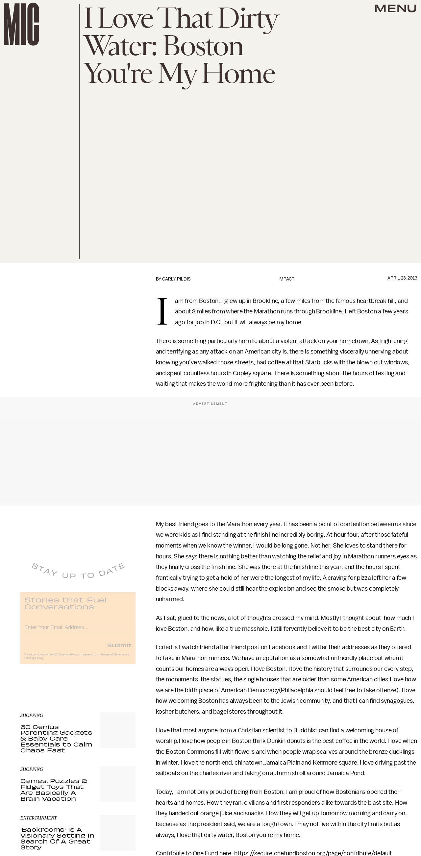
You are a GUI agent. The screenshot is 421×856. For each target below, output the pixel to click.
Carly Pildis (176, 279)
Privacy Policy (33, 662)
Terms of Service (112, 658)
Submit (119, 649)
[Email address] (78, 631)
